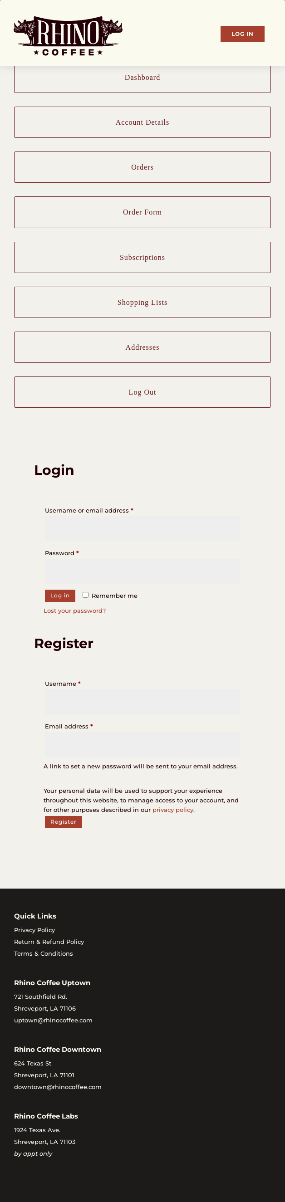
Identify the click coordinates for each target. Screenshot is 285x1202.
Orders (142, 167)
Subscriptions (142, 257)
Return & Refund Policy (49, 941)
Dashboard (142, 77)
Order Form (142, 212)
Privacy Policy (34, 929)
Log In (242, 33)
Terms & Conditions (43, 953)
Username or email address (103, 509)
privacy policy (172, 809)
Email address (82, 725)
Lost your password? (75, 610)
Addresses (143, 347)
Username (76, 682)
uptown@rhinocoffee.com (53, 1020)
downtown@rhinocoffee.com (58, 1086)
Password (75, 552)
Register (63, 821)
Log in (60, 595)
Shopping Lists (142, 302)
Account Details (143, 122)
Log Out (143, 392)
